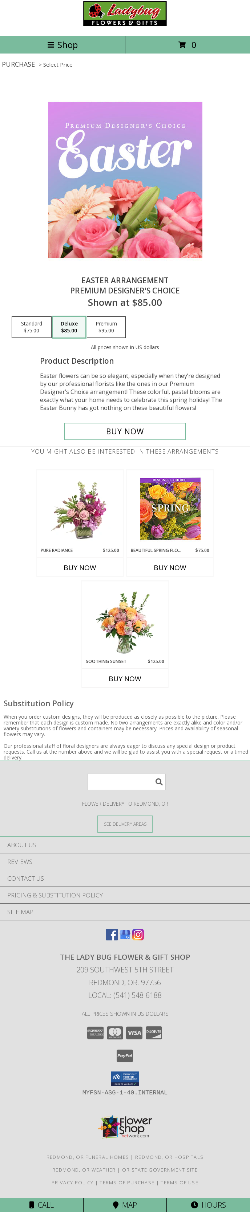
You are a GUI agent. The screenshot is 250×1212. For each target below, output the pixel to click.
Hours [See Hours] (208, 1205)
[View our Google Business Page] (125, 938)
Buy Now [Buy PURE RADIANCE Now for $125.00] (80, 567)
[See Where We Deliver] (125, 823)
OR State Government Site (160, 1169)
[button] (125, 1078)
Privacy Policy (72, 1182)
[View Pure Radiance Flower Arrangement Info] (80, 508)
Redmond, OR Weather (84, 1169)
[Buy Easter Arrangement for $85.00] (125, 431)
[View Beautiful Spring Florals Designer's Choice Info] (170, 509)
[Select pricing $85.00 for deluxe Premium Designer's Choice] (69, 327)
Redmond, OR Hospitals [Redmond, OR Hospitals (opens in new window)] (169, 1157)
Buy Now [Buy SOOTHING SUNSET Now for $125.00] (125, 678)
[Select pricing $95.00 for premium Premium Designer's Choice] (106, 327)
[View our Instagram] (138, 938)
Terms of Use (179, 1182)
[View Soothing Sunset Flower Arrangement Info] (125, 619)
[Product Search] (126, 782)
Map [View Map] (125, 1205)
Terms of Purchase (127, 1182)
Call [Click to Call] (41, 1205)
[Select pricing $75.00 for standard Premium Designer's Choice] (31, 327)
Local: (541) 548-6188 (125, 995)
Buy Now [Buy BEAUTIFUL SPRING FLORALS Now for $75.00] (170, 567)
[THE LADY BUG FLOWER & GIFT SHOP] (125, 25)
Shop (62, 45)
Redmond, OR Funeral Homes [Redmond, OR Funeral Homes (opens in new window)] (88, 1157)
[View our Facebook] (112, 938)
